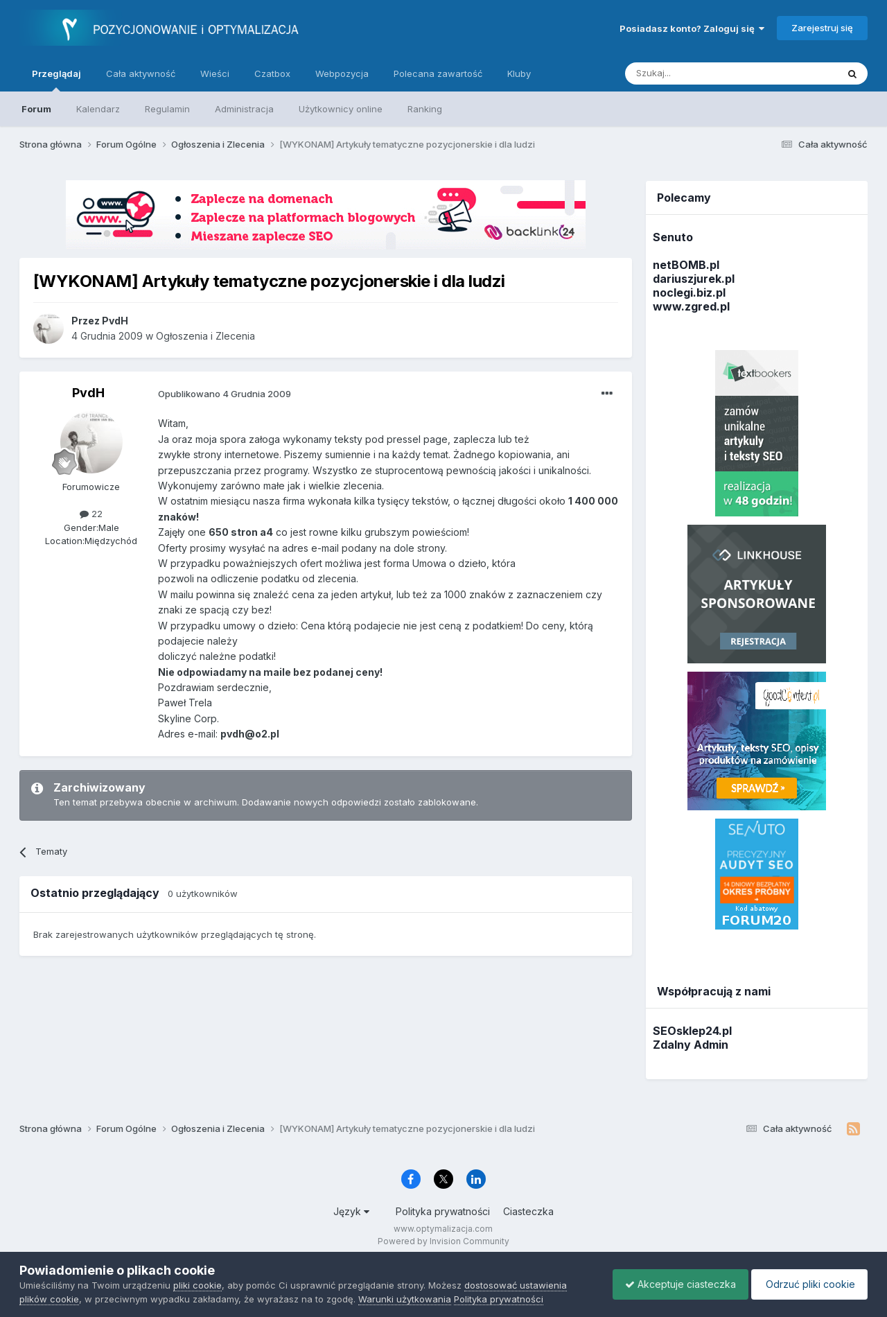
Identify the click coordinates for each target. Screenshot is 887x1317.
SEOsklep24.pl (692, 1031)
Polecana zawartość (438, 73)
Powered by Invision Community (443, 1241)
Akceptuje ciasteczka (673, 1284)
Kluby (519, 73)
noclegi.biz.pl (689, 292)
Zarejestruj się (822, 27)
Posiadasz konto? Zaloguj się (692, 28)
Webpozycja (342, 73)
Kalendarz (98, 108)
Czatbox (272, 73)
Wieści (214, 73)
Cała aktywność (140, 73)
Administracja (244, 108)
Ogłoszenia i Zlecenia (205, 336)
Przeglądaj (56, 79)
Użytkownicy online (341, 108)
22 (91, 513)
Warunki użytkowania (404, 1299)
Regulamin (167, 108)
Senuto (673, 237)
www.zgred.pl (691, 306)
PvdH (88, 392)
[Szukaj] (697, 73)
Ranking (424, 108)
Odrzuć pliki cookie (807, 1284)
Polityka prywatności (443, 1211)
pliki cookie (197, 1285)
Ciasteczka (528, 1211)
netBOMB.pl (686, 265)
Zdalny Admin (690, 1045)
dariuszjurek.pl (694, 279)
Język (351, 1211)
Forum (36, 108)
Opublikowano (224, 393)
